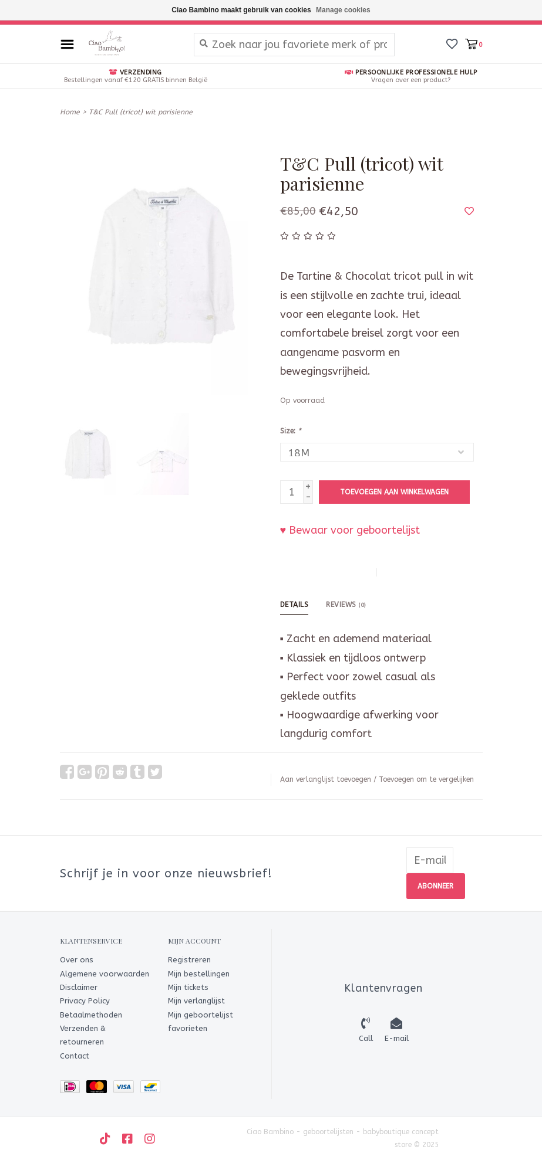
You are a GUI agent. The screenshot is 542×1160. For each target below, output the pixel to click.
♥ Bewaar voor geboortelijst (350, 530)
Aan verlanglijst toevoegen (325, 779)
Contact (74, 1056)
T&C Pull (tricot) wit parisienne (141, 112)
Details (294, 605)
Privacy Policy (85, 1000)
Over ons (76, 959)
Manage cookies (343, 10)
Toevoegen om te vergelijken (426, 779)
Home (70, 112)
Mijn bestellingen (199, 973)
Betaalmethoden (91, 1014)
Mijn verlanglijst (196, 1000)
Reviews (346, 605)
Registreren (189, 959)
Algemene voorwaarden (104, 973)
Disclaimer (78, 987)
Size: (290, 431)
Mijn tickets (188, 987)
